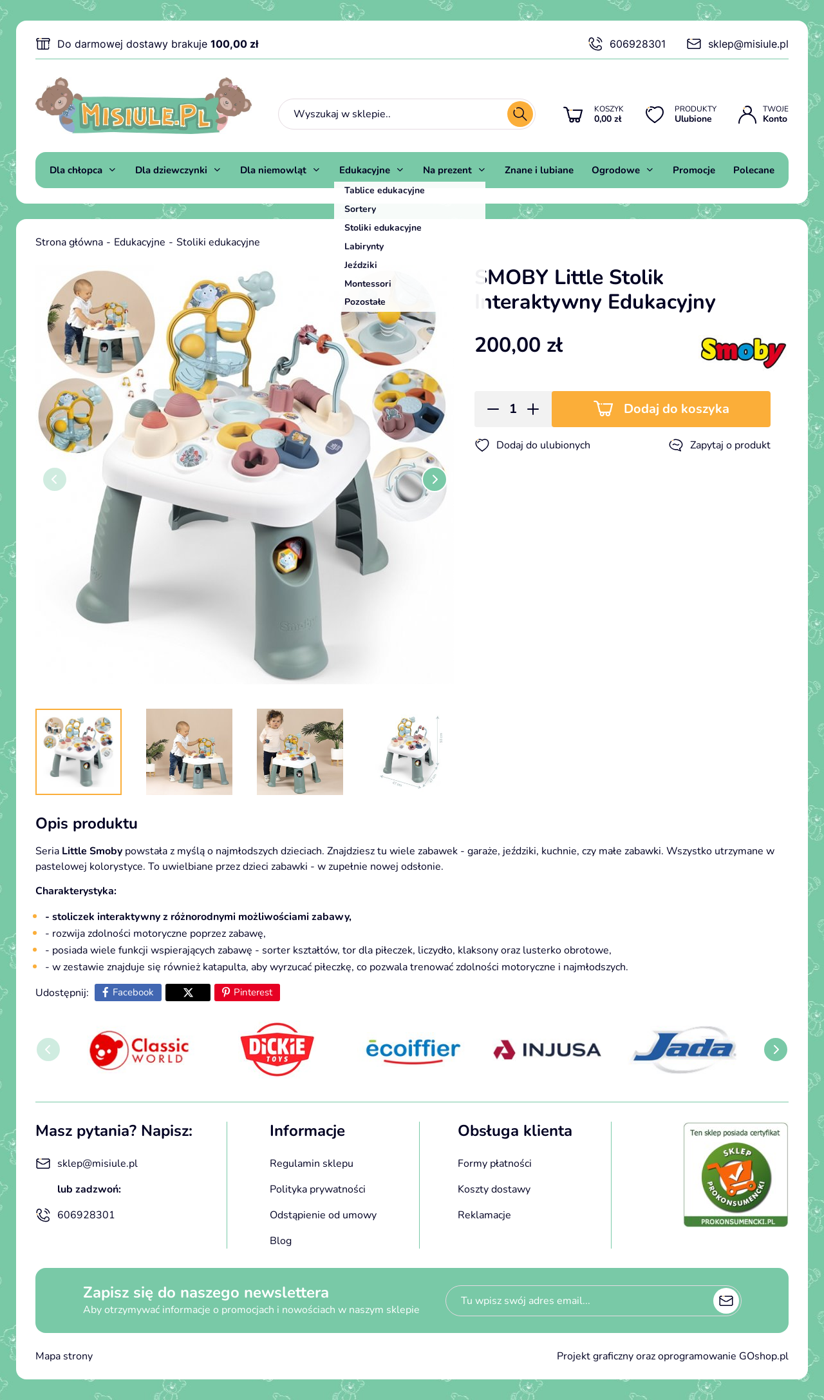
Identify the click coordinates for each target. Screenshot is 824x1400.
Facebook (133, 992)
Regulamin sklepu (311, 1163)
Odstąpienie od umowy (323, 1215)
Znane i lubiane (539, 170)
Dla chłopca (76, 170)
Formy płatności (495, 1163)
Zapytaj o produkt (719, 445)
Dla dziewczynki (171, 170)
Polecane (753, 170)
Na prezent (447, 170)
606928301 (627, 44)
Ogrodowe (616, 170)
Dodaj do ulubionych (532, 445)
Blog (281, 1241)
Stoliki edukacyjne (218, 242)
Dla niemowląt (273, 170)
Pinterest (253, 992)
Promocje (694, 170)
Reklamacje (484, 1215)
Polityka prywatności (318, 1189)
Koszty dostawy (494, 1189)
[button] (488, 409)
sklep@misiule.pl (737, 44)
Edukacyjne (364, 170)
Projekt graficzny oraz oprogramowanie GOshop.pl (673, 1356)
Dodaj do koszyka (676, 408)
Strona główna (69, 242)
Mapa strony (64, 1356)
